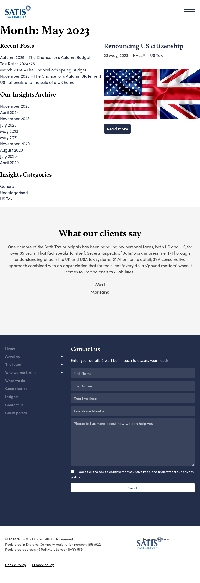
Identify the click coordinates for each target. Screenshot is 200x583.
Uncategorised (14, 192)
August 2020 (11, 150)
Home (10, 348)
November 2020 (15, 144)
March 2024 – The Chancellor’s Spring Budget (43, 70)
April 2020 (9, 162)
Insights (12, 396)
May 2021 (9, 137)
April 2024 (9, 112)
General (7, 186)
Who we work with (20, 372)
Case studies (16, 388)
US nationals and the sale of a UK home (37, 82)
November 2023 (14, 119)
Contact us (14, 404)
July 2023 (8, 125)
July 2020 (8, 156)
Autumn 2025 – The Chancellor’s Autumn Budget (45, 57)
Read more (117, 129)
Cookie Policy (15, 564)
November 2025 (15, 106)
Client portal (16, 412)
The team (13, 364)
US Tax (156, 55)
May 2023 (9, 131)
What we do (15, 380)
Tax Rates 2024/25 (17, 64)
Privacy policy (43, 564)
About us (12, 356)
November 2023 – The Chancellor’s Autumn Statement (50, 76)
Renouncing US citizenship (143, 46)
